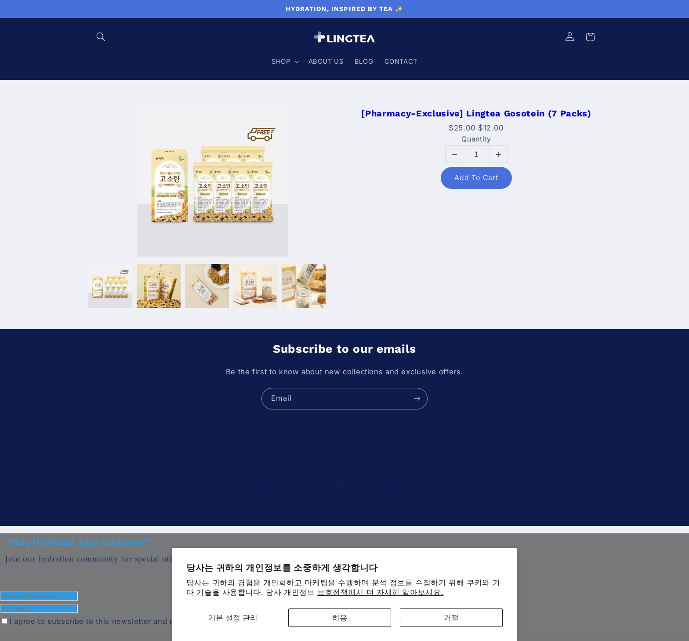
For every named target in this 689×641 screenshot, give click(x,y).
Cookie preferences (239, 495)
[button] (101, 37)
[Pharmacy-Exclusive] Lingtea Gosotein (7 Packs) (476, 113)
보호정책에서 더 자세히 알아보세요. (380, 592)
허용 (339, 617)
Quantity (476, 139)
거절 (451, 617)
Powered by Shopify (176, 495)
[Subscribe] (417, 398)
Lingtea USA (131, 495)
